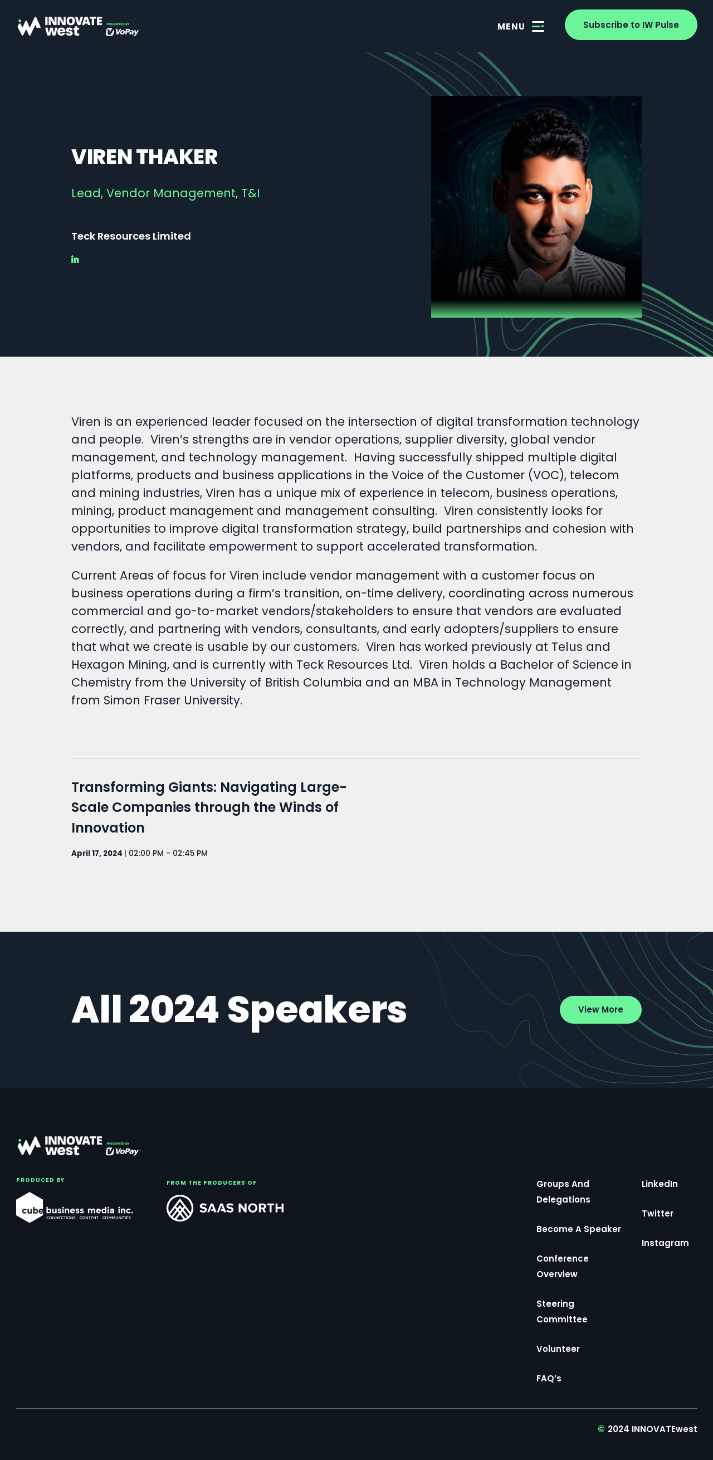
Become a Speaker (578, 1230)
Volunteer (558, 1350)
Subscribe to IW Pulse (631, 25)
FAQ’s (548, 1379)
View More (600, 1009)
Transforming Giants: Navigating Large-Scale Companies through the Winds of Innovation (209, 808)
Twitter (657, 1214)
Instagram (665, 1244)
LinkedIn (660, 1185)
